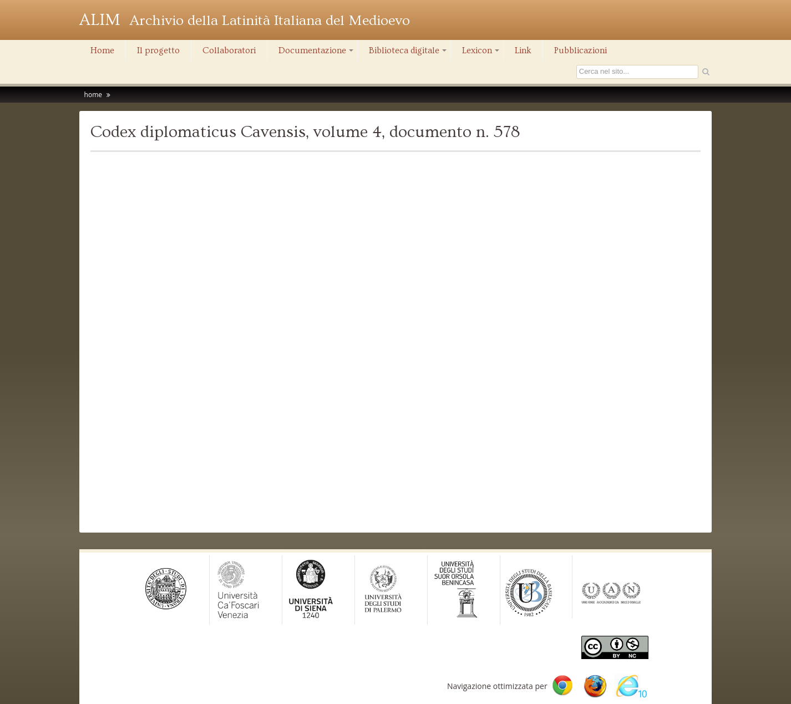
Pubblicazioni (580, 50)
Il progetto (158, 50)
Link (523, 50)
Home (102, 50)
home (93, 94)
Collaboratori (229, 50)
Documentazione (316, 53)
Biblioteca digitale (408, 53)
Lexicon (481, 53)
